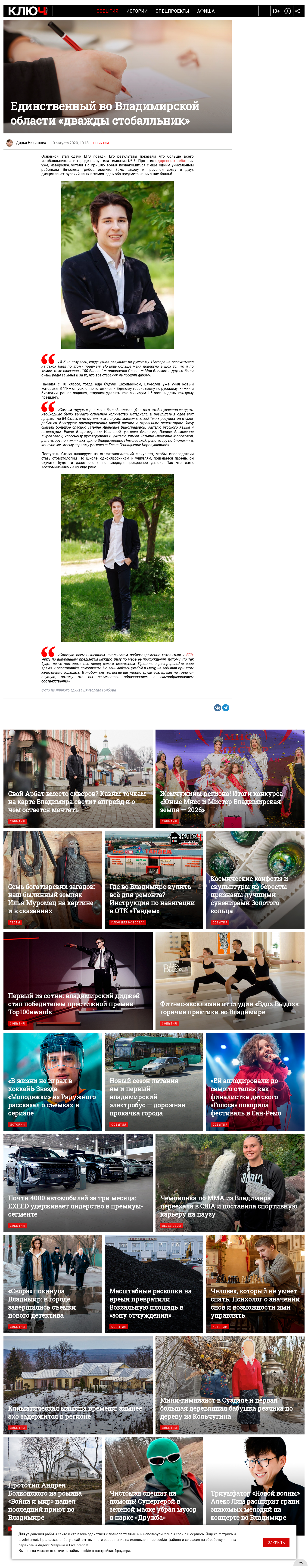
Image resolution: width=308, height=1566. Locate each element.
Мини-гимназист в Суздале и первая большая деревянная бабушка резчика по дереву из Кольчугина (230, 1385)
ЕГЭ (189, 655)
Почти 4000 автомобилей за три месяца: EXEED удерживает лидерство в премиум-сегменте (78, 1183)
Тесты (15, 922)
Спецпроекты (172, 11)
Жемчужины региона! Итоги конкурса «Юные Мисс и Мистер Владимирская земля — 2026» (230, 779)
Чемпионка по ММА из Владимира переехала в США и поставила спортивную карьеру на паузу (230, 1183)
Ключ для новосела (127, 922)
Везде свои (171, 1225)
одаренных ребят (171, 161)
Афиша (206, 11)
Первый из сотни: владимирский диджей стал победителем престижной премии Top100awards (78, 981)
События (107, 11)
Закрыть (276, 1542)
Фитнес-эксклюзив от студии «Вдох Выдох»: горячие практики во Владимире (230, 981)
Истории (137, 11)
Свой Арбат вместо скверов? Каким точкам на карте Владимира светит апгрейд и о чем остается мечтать (78, 779)
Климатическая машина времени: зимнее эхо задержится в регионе (78, 1385)
